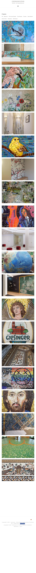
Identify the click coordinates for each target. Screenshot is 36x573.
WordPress (16, 526)
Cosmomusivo (18, 2)
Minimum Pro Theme (16, 525)
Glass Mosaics (30, 16)
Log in (20, 526)
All (2, 16)
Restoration (10, 18)
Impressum (13, 522)
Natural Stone (4, 18)
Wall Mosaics (15, 18)
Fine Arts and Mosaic (12, 16)
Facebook (22, 523)
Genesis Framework (27, 525)
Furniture (24, 16)
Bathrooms (6, 16)
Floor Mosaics (19, 16)
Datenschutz (19, 522)
